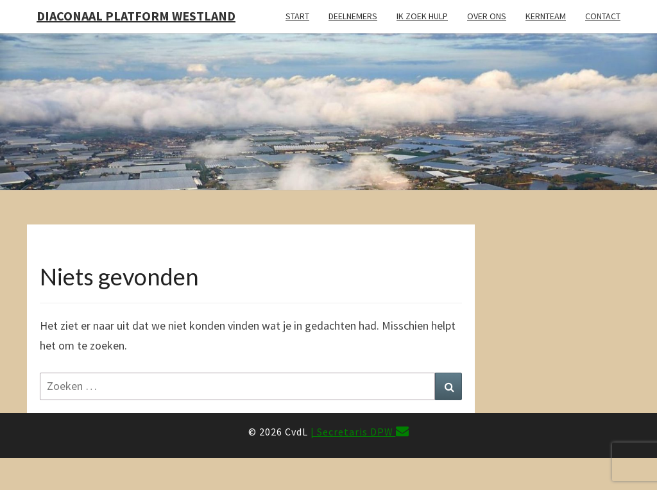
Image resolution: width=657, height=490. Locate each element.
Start (297, 16)
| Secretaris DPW (360, 431)
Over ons (486, 16)
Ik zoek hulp (422, 16)
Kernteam (545, 16)
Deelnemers (352, 16)
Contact (602, 16)
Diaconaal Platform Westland (136, 16)
